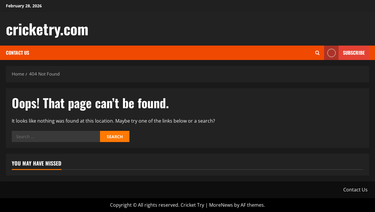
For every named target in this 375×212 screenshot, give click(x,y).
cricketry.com (47, 28)
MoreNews (221, 205)
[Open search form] (317, 53)
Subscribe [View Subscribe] (344, 53)
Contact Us (17, 52)
